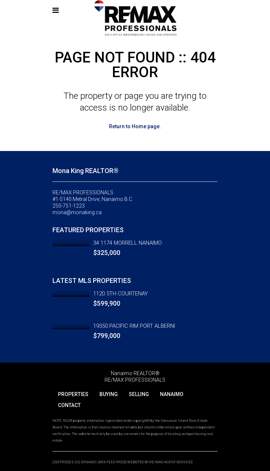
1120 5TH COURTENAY (120, 293)
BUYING (108, 394)
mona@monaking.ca (77, 212)
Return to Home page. (135, 126)
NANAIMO (171, 394)
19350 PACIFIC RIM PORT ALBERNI (134, 326)
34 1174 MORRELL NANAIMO (127, 243)
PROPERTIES (73, 394)
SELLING (139, 394)
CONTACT (69, 405)
